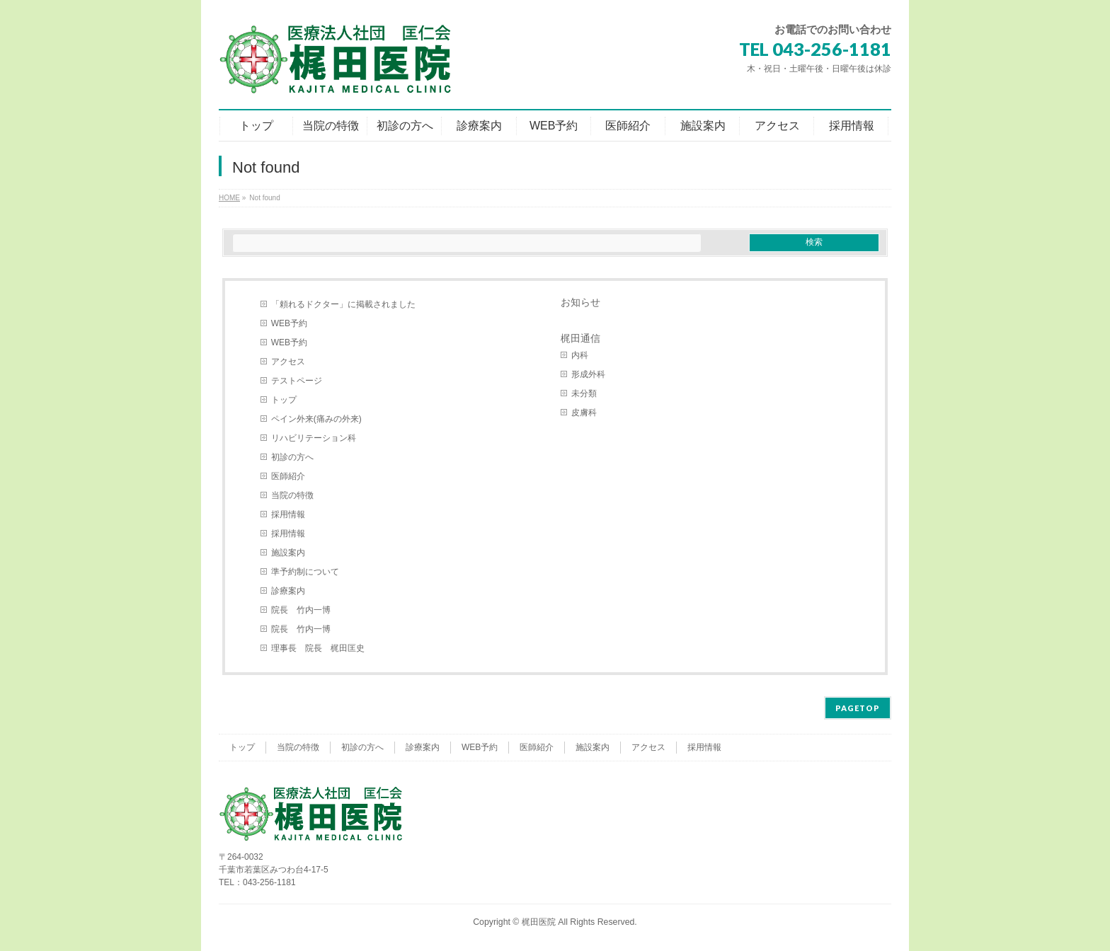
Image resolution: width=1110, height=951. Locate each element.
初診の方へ (292, 457)
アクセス (288, 362)
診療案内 (288, 591)
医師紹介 (288, 476)
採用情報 (288, 514)
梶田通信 (580, 338)
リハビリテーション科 (313, 438)
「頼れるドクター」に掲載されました (343, 304)
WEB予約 (289, 323)
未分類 (584, 393)
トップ (284, 400)
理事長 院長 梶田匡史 (318, 648)
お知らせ (580, 302)
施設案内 (288, 553)
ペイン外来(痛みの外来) (316, 419)
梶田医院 (539, 922)
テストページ (296, 381)
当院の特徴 (292, 495)
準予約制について (305, 572)
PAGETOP (857, 708)
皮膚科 (584, 412)
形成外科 (588, 374)
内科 (579, 355)
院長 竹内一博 (301, 610)
